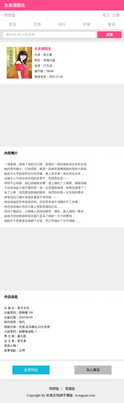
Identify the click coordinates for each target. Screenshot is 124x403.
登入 (106, 15)
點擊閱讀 (31, 370)
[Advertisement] (62, 115)
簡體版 (10, 15)
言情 (37, 24)
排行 (62, 24)
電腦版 (70, 388)
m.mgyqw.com (85, 395)
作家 (87, 24)
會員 (111, 24)
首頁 (12, 24)
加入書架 (93, 370)
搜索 (109, 34)
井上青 (47, 54)
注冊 (116, 15)
